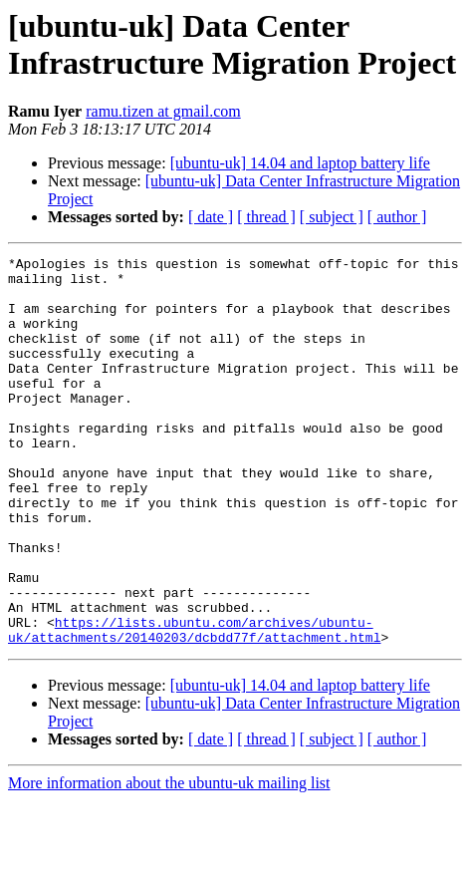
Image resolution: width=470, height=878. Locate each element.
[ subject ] (331, 216)
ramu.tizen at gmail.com (163, 111)
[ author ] (397, 216)
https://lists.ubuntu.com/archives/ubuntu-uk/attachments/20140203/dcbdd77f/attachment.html (194, 706)
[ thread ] (266, 216)
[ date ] (210, 216)
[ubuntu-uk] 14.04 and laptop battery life (300, 162)
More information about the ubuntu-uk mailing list (169, 860)
